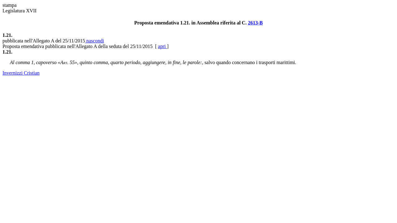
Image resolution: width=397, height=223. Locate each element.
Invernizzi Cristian (21, 73)
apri (162, 46)
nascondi (94, 40)
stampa (9, 5)
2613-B (255, 22)
